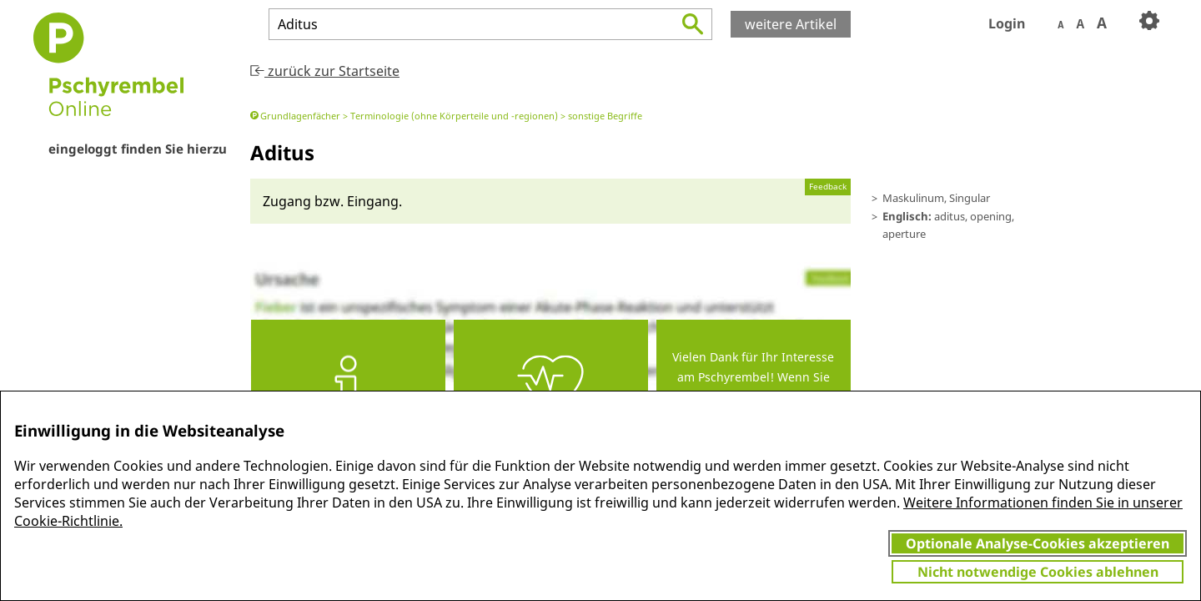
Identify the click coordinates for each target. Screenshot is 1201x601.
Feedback (828, 186)
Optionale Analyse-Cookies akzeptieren (1037, 543)
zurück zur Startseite (324, 71)
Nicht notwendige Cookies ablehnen (1037, 572)
